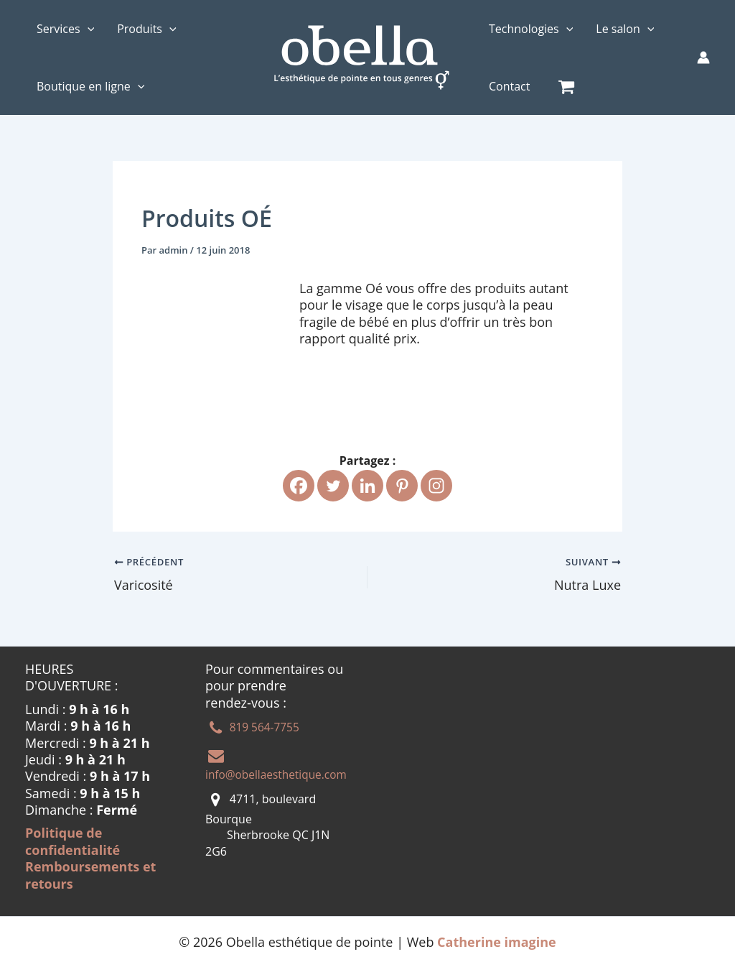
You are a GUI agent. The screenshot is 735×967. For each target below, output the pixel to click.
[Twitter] (333, 485)
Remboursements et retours (90, 875)
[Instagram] (436, 485)
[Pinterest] (402, 485)
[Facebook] (298, 485)
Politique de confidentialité (72, 841)
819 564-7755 (264, 727)
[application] (87, 28)
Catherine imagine (496, 941)
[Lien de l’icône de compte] (703, 57)
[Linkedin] (367, 485)
